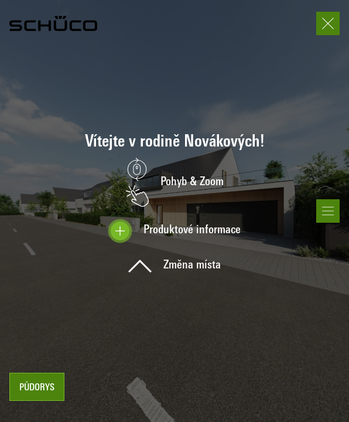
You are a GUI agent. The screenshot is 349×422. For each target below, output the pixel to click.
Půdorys (36, 388)
